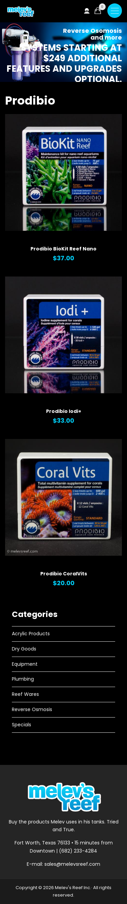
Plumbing (23, 679)
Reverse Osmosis (32, 709)
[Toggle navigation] (114, 10)
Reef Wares (25, 694)
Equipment (25, 664)
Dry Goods (24, 648)
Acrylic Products (31, 633)
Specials (21, 724)
